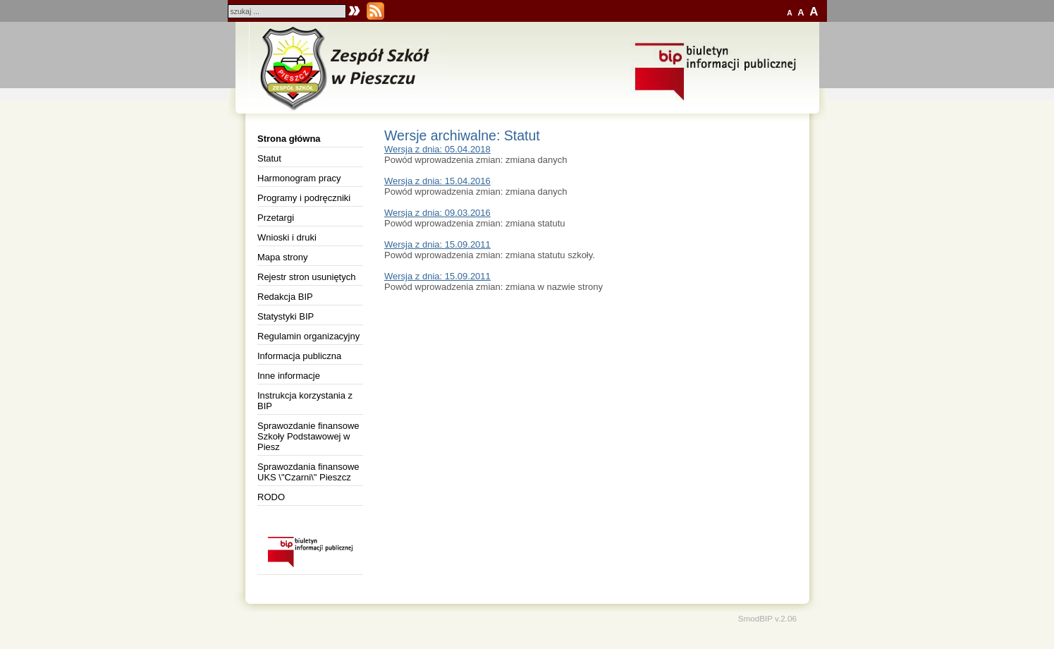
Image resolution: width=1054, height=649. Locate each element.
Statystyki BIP (285, 316)
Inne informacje (288, 375)
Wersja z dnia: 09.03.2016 (437, 212)
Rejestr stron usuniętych (306, 277)
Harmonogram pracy (299, 178)
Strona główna (289, 138)
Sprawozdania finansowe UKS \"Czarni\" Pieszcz (308, 472)
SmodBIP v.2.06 (767, 618)
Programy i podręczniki (303, 198)
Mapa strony (282, 257)
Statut (269, 158)
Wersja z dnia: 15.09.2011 (437, 244)
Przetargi (275, 217)
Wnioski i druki (287, 237)
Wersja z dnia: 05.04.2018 (437, 149)
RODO (271, 497)
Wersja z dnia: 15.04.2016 (437, 181)
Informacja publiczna (299, 356)
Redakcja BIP (285, 296)
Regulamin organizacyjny (308, 336)
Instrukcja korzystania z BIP (305, 400)
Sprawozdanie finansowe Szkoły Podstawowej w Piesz (308, 436)
